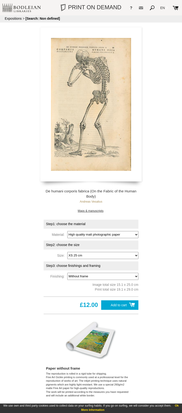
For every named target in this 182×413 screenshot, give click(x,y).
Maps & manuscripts (91, 211)
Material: (59, 234)
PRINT (91, 7)
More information (93, 410)
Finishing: (58, 276)
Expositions (13, 18)
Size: (61, 255)
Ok (177, 405)
